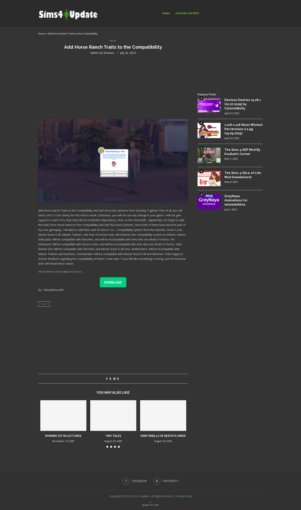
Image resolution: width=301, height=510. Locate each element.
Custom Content (187, 13)
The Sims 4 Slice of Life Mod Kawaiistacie (242, 175)
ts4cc (44, 304)
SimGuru (108, 53)
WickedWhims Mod (50, 271)
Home (41, 33)
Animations (75, 271)
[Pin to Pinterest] (114, 378)
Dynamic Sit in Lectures (63, 435)
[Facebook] (135, 481)
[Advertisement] (113, 86)
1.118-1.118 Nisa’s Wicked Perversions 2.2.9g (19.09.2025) (243, 129)
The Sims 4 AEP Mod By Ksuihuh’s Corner (242, 152)
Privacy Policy (184, 496)
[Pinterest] (166, 481)
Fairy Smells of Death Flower (163, 435)
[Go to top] (150, 505)
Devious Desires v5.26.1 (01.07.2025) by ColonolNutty (242, 104)
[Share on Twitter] (110, 378)
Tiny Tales (113, 435)
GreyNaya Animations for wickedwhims (236, 200)
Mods (166, 13)
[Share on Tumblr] (118, 378)
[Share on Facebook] (107, 378)
